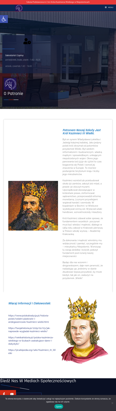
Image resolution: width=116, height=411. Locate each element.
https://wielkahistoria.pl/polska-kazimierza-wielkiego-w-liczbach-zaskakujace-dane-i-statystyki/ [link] (30, 340)
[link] (4, 19)
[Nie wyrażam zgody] (112, 403)
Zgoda (59, 406)
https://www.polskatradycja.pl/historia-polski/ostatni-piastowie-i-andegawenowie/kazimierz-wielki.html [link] (28, 318)
